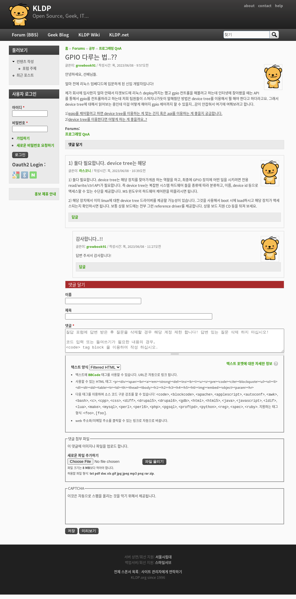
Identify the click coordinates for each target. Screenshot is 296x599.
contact (264, 5)
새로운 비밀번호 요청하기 (35, 145)
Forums (78, 48)
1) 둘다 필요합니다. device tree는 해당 (107, 163)
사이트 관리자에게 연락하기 (161, 576)
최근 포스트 (25, 75)
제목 (68, 310)
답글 (75, 217)
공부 (92, 48)
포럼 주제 (29, 68)
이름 (68, 294)
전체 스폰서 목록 (126, 576)
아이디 (18, 107)
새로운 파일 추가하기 (83, 460)
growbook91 (86, 65)
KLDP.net (119, 34)
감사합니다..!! (89, 238)
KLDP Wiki (89, 34)
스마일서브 (163, 567)
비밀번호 (20, 123)
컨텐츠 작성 (25, 61)
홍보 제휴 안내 (45, 194)
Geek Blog (58, 34)
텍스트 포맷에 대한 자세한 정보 (249, 368)
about (249, 5)
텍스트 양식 (80, 371)
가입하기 (23, 138)
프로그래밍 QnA (110, 48)
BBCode (94, 379)
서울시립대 (163, 561)
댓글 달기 (75, 144)
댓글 (69, 325)
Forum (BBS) (25, 34)
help (279, 5)
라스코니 (85, 170)
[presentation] (112, 514)
